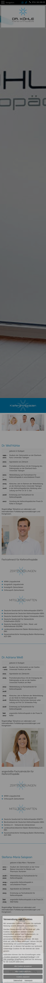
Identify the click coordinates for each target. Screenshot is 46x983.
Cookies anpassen (22, 977)
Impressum (28, 980)
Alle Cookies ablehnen (23, 971)
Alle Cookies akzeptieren (23, 966)
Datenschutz (17, 980)
